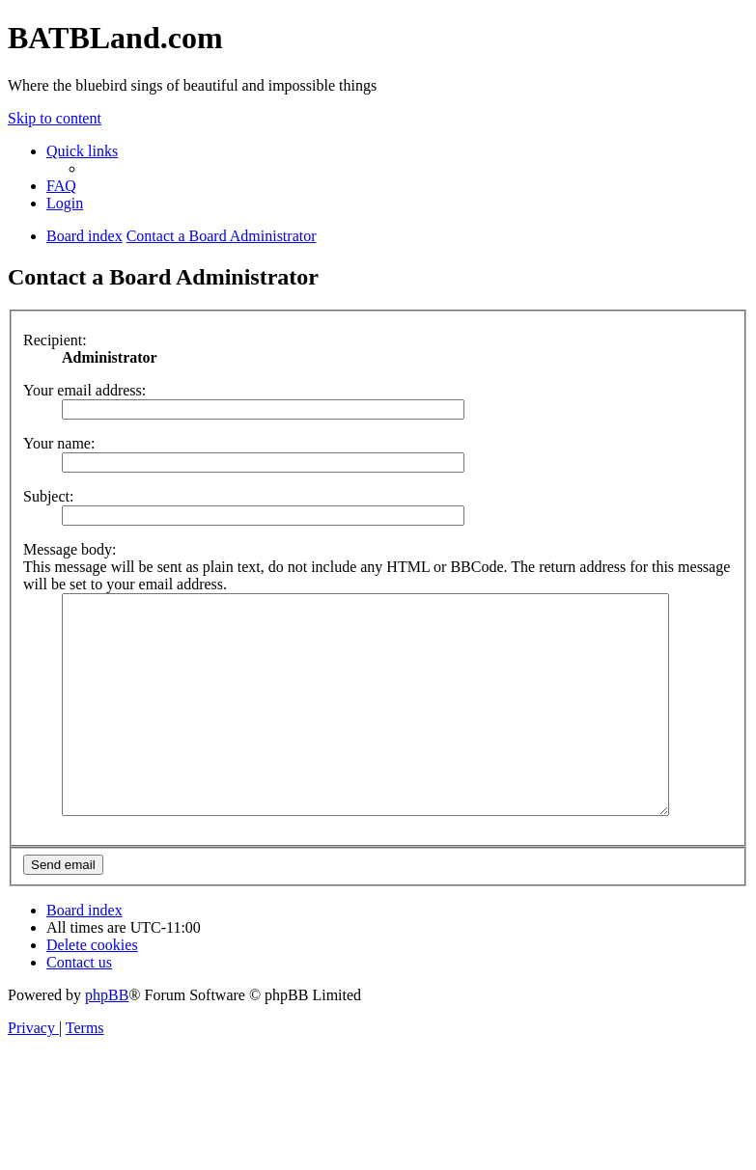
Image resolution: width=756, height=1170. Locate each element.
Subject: (48, 496)
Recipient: (55, 340)
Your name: (59, 443)
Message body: (69, 549)
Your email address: (84, 390)
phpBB (106, 1038)
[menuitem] (61, 185)
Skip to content (54, 118)
